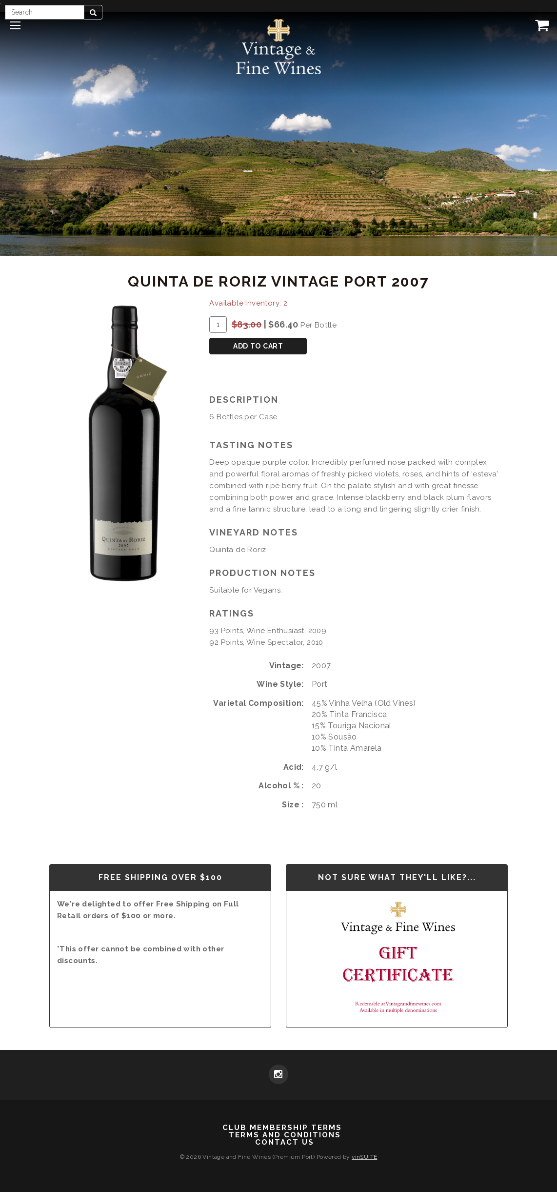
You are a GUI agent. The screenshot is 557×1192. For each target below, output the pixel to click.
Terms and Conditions (285, 1135)
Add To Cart (258, 346)
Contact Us (284, 1142)
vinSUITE (364, 1156)
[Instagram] (278, 1075)
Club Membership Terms (282, 1127)
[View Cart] (540, 25)
